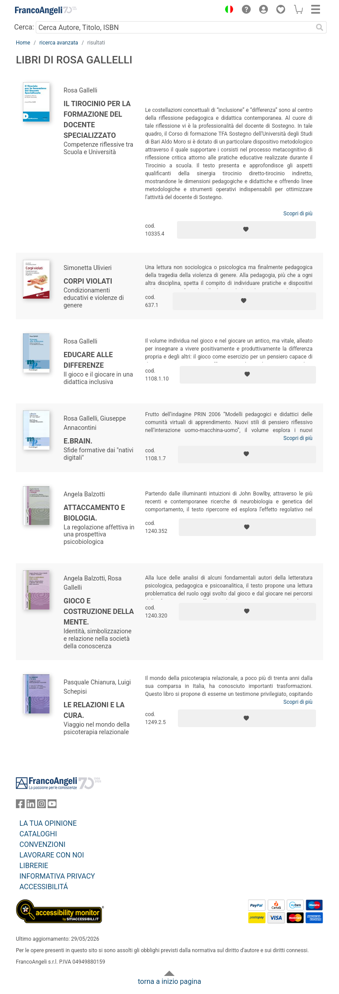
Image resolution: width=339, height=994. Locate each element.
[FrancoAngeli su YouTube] (52, 806)
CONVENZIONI (42, 844)
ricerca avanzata (58, 43)
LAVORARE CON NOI (51, 855)
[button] (226, 10)
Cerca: (24, 27)
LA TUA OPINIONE (48, 823)
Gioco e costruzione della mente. (99, 611)
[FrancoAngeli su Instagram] (41, 806)
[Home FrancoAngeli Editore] (46, 10)
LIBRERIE (33, 865)
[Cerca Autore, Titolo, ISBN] (174, 27)
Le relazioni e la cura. (94, 710)
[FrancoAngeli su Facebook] (20, 806)
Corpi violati (88, 281)
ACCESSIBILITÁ (43, 887)
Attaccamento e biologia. (94, 512)
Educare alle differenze (88, 360)
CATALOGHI (38, 834)
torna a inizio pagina (169, 981)
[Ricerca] (320, 27)
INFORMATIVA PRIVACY (57, 876)
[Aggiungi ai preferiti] (246, 230)
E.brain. (78, 441)
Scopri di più (298, 214)
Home (23, 43)
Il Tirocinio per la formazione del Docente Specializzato (97, 120)
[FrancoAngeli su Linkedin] (30, 806)
